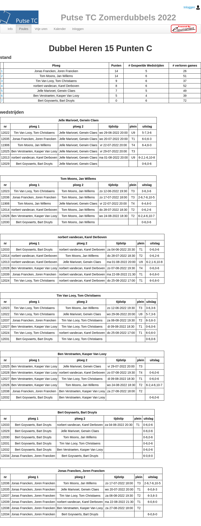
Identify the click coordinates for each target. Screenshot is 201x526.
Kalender (60, 29)
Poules (23, 29)
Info (10, 29)
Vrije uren (41, 29)
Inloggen (191, 7)
